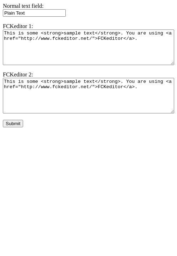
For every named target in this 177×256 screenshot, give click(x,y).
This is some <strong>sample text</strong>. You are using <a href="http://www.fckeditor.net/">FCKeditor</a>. (88, 47)
